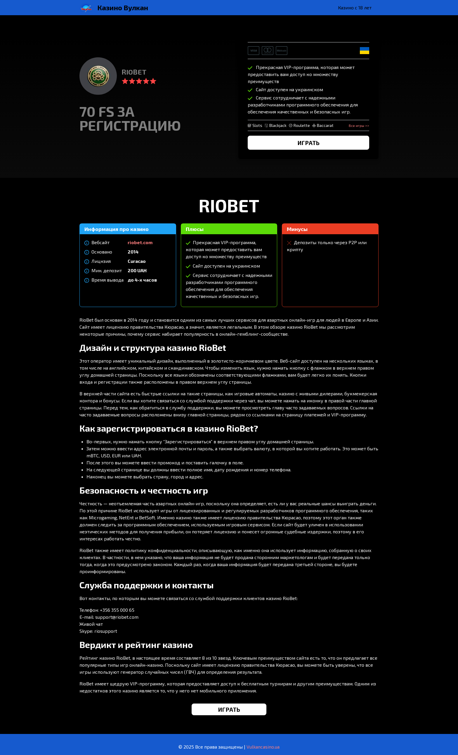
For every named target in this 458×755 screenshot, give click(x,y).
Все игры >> (359, 125)
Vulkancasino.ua (263, 746)
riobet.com (140, 242)
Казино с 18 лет (355, 7)
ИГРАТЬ (309, 142)
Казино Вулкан (122, 7)
